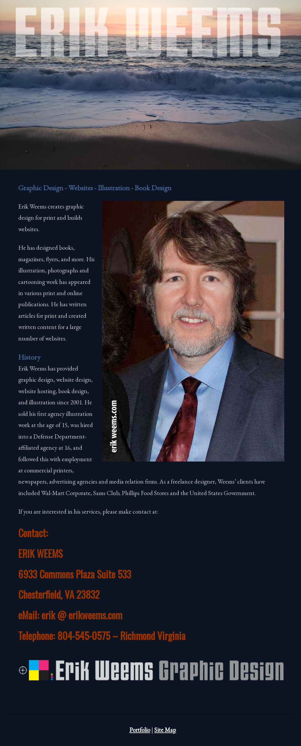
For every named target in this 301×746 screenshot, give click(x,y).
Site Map (165, 730)
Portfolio (139, 730)
